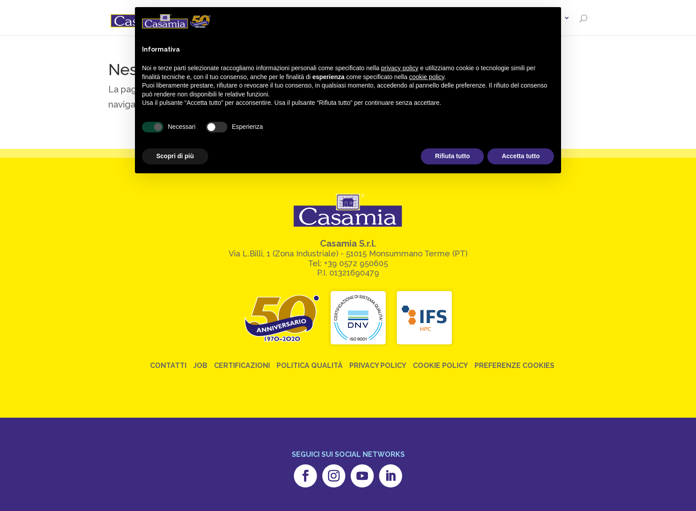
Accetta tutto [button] (521, 156)
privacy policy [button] (400, 68)
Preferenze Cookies (514, 365)
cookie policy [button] (426, 76)
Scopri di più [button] (175, 156)
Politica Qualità (310, 365)
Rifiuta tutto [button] (452, 156)
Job (200, 365)
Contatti (168, 365)
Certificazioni (242, 365)
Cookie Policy (440, 365)
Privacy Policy (377, 365)
